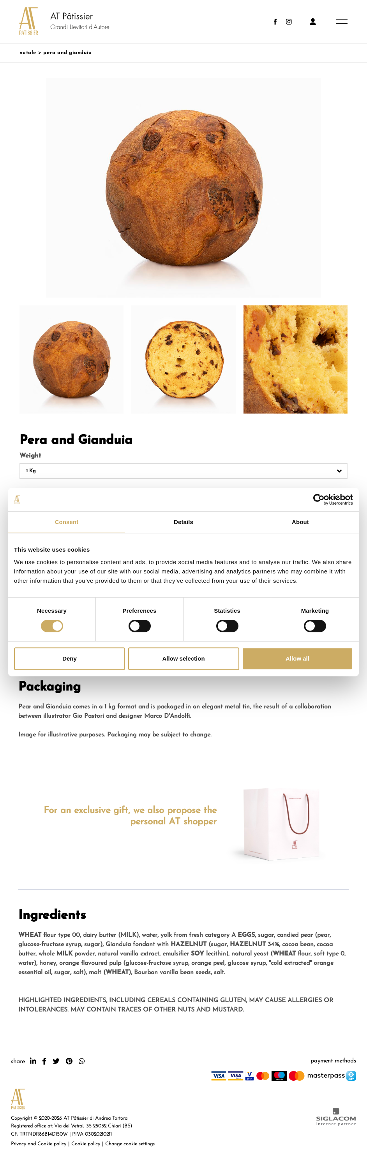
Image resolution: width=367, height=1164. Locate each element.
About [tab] (300, 522)
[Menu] (341, 21)
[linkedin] (33, 1061)
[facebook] (44, 1061)
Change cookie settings (130, 1143)
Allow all (297, 658)
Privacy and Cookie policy (38, 1143)
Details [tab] (183, 522)
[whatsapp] (82, 1061)
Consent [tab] (67, 522)
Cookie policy (85, 1143)
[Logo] (56, 21)
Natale (27, 52)
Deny (69, 658)
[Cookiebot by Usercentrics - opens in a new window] (319, 499)
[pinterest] (69, 1061)
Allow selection (183, 658)
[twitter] (56, 1061)
